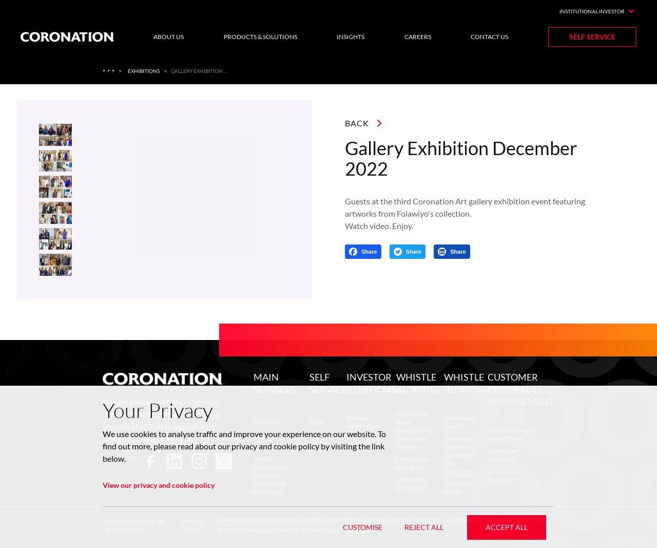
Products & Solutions (260, 37)
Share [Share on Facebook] (369, 252)
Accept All (507, 527)
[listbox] (187, 199)
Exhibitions (144, 71)
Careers (417, 37)
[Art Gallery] (110, 71)
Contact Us (489, 37)
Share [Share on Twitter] (414, 252)
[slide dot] (55, 135)
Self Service (592, 36)
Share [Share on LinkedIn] (458, 252)
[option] (187, 199)
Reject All (423, 527)
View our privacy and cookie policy (159, 485)
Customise (362, 527)
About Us (168, 37)
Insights (350, 37)
